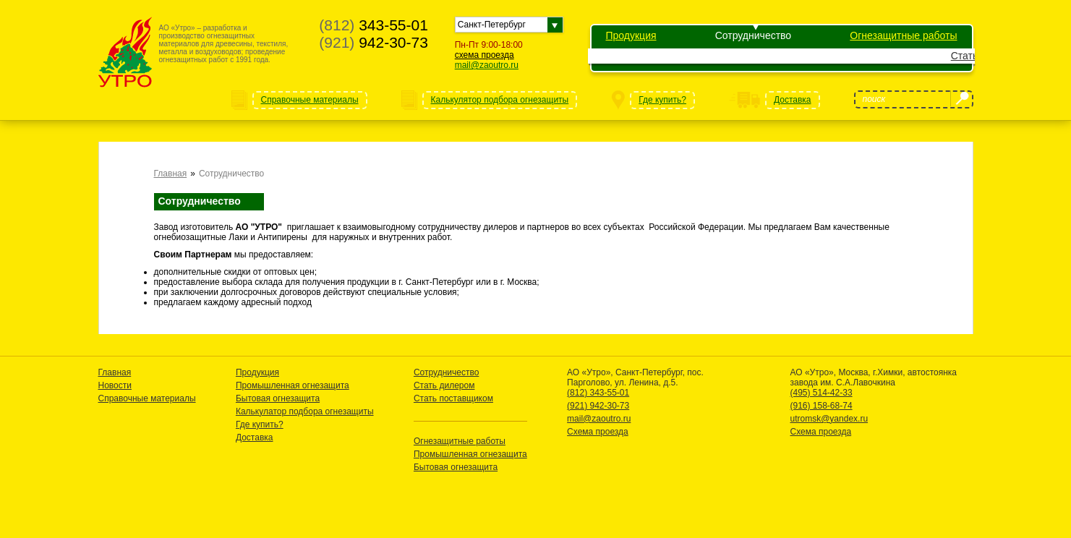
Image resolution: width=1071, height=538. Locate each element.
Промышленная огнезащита (292, 385)
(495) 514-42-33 (821, 393)
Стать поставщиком (907, 55)
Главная (170, 173)
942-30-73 (373, 42)
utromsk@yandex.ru (829, 419)
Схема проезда (597, 432)
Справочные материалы (147, 398)
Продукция (631, 35)
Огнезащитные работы (903, 35)
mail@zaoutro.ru (487, 65)
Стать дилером (811, 55)
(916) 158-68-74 (821, 406)
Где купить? (259, 424)
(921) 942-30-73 (598, 406)
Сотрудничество (753, 35)
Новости (115, 385)
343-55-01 (373, 25)
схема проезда (484, 55)
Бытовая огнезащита (278, 398)
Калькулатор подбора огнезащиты (305, 411)
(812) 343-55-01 (598, 393)
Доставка (254, 437)
